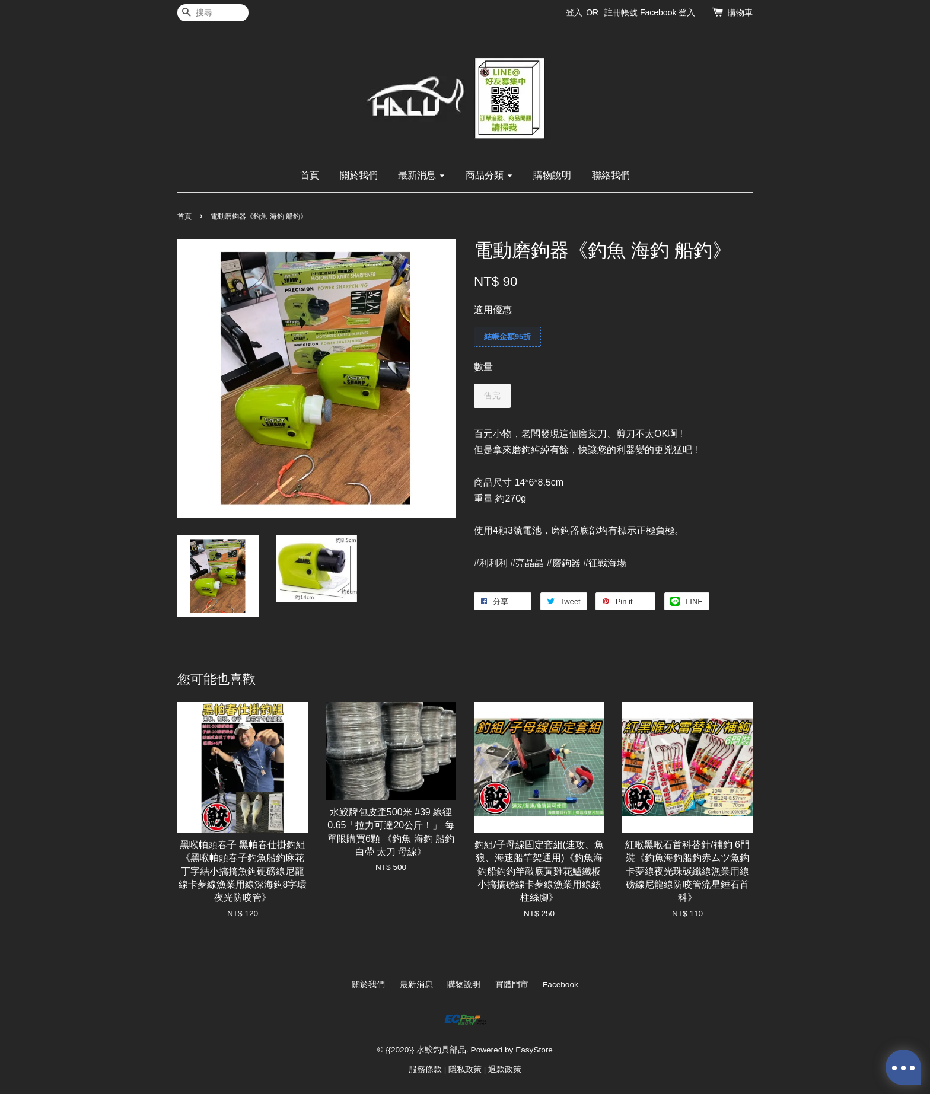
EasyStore (534, 1049)
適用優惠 (493, 310)
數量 (483, 367)
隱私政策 (465, 1069)
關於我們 (359, 175)
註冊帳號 (621, 12)
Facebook (560, 984)
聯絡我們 (611, 175)
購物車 (740, 12)
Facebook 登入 (667, 12)
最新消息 (421, 175)
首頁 (309, 175)
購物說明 (552, 175)
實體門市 (511, 984)
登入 (574, 12)
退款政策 (504, 1069)
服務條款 (425, 1069)
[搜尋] (213, 12)
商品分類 (489, 175)
